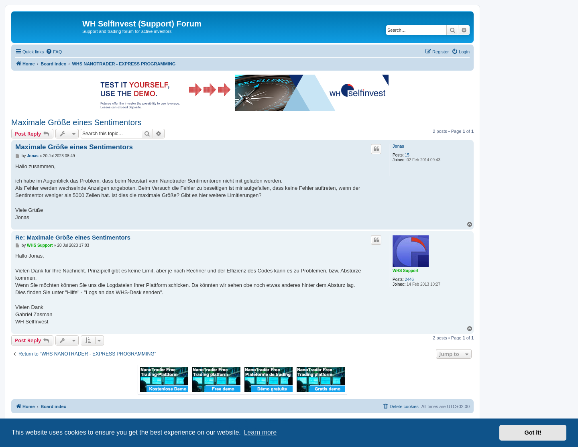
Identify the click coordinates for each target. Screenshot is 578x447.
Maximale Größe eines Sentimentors (76, 122)
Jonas (398, 146)
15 (407, 155)
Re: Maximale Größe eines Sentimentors (72, 237)
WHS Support (405, 270)
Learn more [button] (260, 432)
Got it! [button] (533, 432)
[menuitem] (54, 52)
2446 (409, 279)
